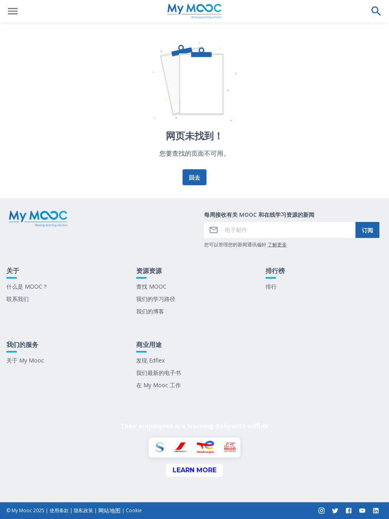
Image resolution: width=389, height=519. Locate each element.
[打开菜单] (12, 11)
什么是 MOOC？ (27, 286)
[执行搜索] (376, 11)
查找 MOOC (151, 286)
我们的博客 (150, 311)
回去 (194, 177)
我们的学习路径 (155, 299)
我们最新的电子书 (158, 372)
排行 (271, 286)
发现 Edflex (150, 360)
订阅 (367, 230)
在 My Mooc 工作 (158, 385)
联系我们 (17, 299)
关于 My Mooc (25, 360)
